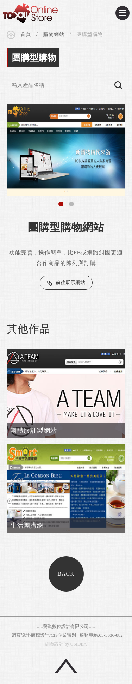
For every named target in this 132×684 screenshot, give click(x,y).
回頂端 (66, 666)
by (67, 644)
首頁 (25, 34)
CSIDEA (30, 13)
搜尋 (118, 85)
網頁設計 (54, 644)
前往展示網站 (70, 282)
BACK (65, 574)
